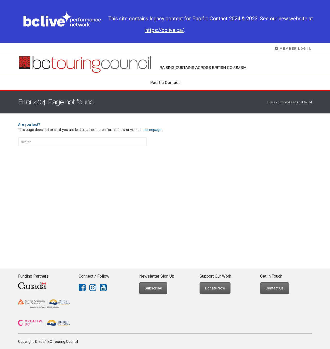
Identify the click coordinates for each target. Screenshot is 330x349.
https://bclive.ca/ (164, 30)
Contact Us (275, 288)
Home (271, 102)
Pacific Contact (165, 82)
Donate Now (215, 288)
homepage (152, 130)
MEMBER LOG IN (293, 49)
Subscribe (153, 288)
